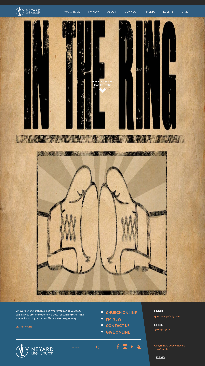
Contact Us (118, 325)
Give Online (118, 332)
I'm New (93, 11)
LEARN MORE (24, 326)
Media (150, 11)
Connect (131, 11)
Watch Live (72, 11)
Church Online (121, 312)
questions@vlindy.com (167, 316)
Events (168, 11)
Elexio (160, 357)
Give (185, 11)
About (111, 11)
